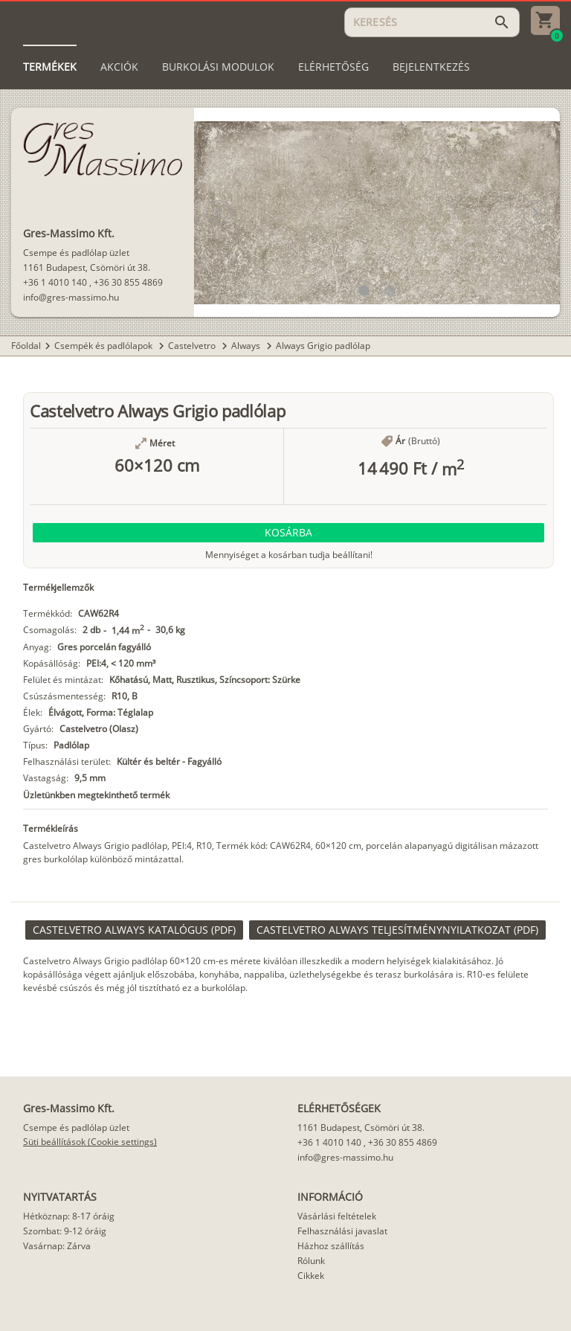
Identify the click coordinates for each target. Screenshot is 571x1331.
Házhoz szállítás (330, 1245)
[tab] (49, 67)
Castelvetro (193, 345)
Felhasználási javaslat (342, 1231)
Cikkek (310, 1275)
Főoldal (26, 345)
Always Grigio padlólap (323, 345)
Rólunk (311, 1260)
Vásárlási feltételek (336, 1216)
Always (246, 345)
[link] (134, 930)
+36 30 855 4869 (128, 282)
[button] (364, 290)
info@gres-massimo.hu (71, 297)
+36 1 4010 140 (55, 282)
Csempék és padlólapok (104, 345)
